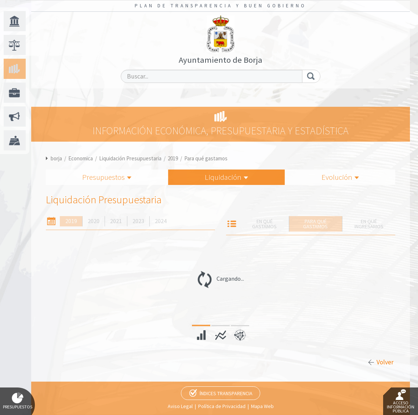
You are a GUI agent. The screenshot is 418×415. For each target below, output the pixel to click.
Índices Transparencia (226, 393)
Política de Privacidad (222, 406)
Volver (385, 362)
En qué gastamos (264, 224)
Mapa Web (262, 406)
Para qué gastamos (206, 158)
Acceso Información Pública (400, 401)
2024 (161, 221)
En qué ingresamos (369, 224)
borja (56, 158)
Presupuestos (106, 177)
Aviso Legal (180, 406)
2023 (138, 221)
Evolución (340, 177)
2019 (173, 158)
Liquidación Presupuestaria (130, 158)
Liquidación (226, 177)
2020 (93, 221)
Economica (80, 158)
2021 (116, 221)
